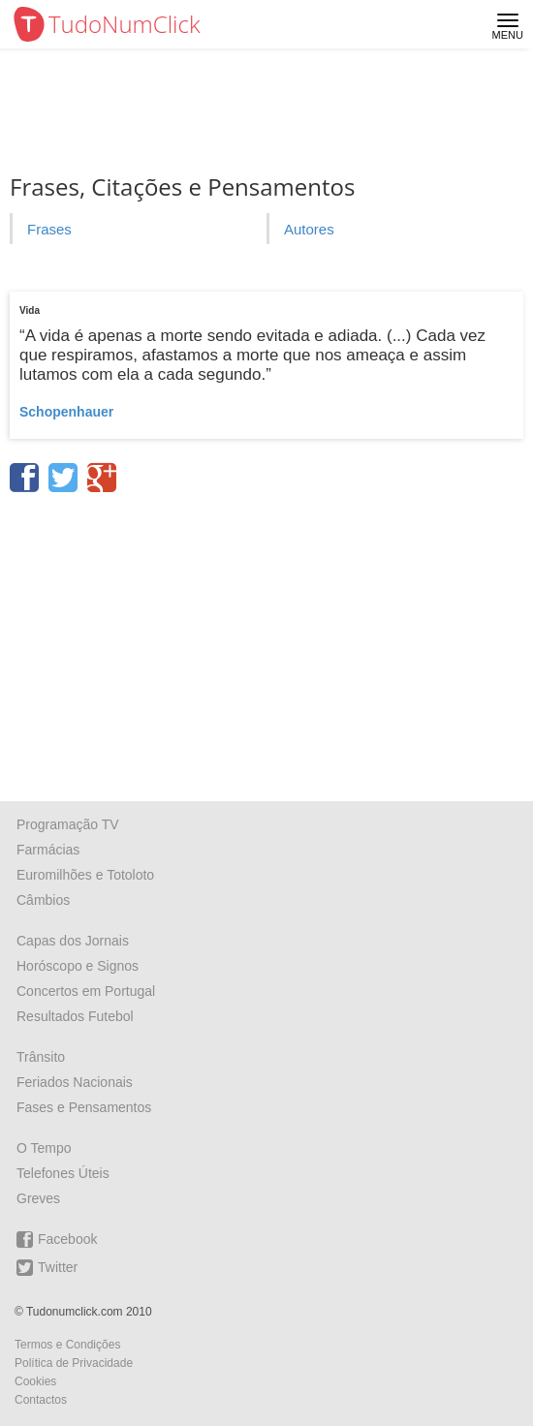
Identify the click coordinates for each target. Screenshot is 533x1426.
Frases (49, 229)
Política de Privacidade (74, 1363)
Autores (309, 229)
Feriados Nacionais (74, 1082)
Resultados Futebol (75, 1016)
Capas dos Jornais (72, 940)
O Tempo (44, 1148)
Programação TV (67, 824)
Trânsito (40, 1057)
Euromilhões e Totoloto (85, 875)
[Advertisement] (266, 640)
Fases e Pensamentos (83, 1107)
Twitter (47, 1267)
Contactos (41, 1400)
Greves (38, 1198)
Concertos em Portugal (85, 991)
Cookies (35, 1381)
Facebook (56, 1239)
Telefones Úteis (63, 1173)
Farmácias (47, 849)
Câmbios (43, 900)
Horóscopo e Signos (77, 966)
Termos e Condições (67, 1344)
